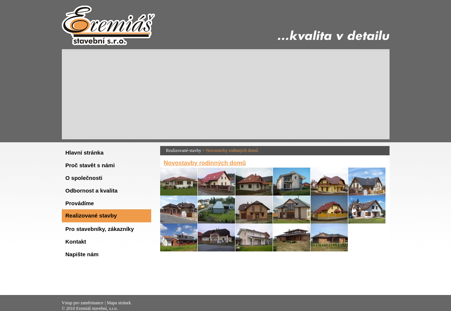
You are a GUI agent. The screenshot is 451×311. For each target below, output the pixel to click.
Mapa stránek (119, 302)
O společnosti (84, 178)
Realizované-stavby (183, 150)
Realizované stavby (91, 215)
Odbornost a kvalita (92, 190)
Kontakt (76, 241)
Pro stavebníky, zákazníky (100, 229)
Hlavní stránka (85, 152)
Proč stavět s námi (90, 165)
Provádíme (80, 203)
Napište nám (82, 254)
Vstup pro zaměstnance (83, 302)
